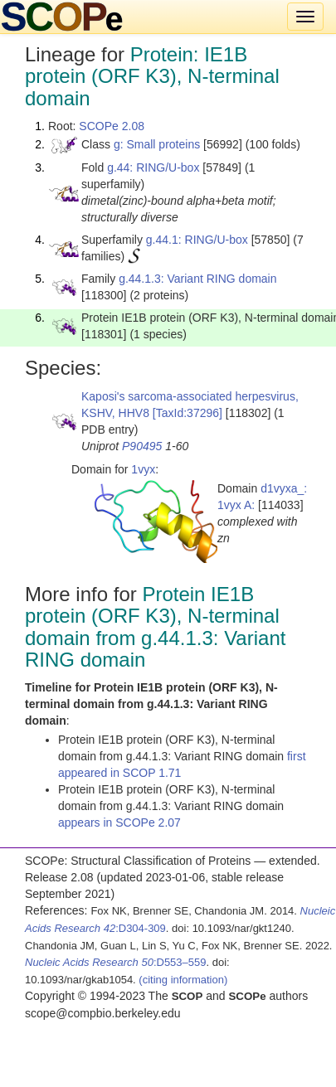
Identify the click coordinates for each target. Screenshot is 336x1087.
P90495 (142, 446)
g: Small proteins (157, 144)
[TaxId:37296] (187, 413)
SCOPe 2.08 (111, 126)
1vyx (143, 469)
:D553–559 (116, 962)
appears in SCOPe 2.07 (119, 822)
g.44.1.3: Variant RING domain (197, 278)
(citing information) (183, 979)
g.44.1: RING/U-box (197, 239)
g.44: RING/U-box (153, 167)
